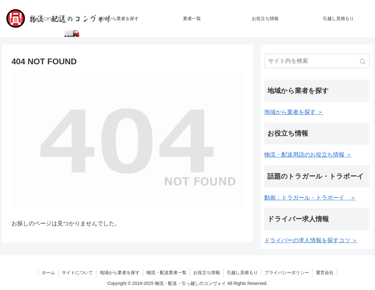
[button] (363, 61)
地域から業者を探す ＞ (293, 112)
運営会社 (325, 272)
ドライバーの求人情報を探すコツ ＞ (310, 240)
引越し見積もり (242, 272)
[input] (317, 61)
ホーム (48, 272)
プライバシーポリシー (287, 272)
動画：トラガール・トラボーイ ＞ (310, 198)
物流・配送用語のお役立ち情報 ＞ (308, 155)
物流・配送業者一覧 (166, 272)
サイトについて (77, 272)
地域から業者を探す (120, 272)
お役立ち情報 (206, 272)
